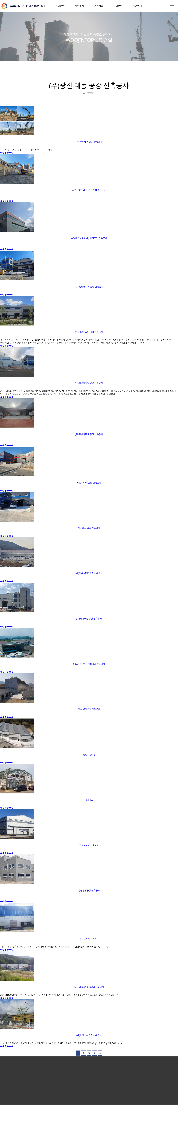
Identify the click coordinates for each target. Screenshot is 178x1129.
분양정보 (98, 5)
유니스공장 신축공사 (89, 938)
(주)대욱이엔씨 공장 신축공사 (89, 383)
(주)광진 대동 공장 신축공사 (89, 141)
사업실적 (79, 5)
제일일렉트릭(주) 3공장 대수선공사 (89, 190)
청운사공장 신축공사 (89, 845)
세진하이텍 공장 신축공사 (89, 482)
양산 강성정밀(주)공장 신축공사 (89, 987)
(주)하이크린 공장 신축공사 (89, 618)
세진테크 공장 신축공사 (89, 527)
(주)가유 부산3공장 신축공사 (89, 573)
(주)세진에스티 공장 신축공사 (89, 331)
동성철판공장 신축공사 (89, 890)
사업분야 (60, 5)
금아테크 (89, 799)
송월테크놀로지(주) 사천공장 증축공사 (89, 238)
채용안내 (137, 5)
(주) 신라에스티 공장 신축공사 (89, 286)
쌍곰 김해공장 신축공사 (89, 709)
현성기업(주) (89, 754)
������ (6, 152)
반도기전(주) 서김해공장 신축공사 (89, 663)
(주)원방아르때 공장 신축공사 (89, 434)
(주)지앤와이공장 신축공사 (88, 1035)
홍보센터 (117, 5)
